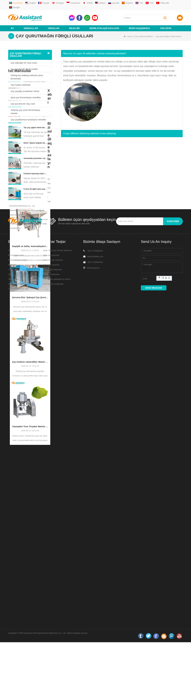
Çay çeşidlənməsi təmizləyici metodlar (28, 115)
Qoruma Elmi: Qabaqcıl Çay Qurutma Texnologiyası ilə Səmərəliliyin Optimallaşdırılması (30, 371)
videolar (53, 23)
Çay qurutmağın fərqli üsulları (24, 64)
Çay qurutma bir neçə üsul (23, 99)
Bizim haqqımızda (139, 23)
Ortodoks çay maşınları (53, 634)
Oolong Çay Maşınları (52, 644)
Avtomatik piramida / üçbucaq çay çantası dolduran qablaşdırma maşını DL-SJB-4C (36, 213)
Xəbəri (11, 648)
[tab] (122, 48)
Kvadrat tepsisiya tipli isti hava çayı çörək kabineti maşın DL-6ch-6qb (36, 229)
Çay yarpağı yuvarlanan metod (25, 86)
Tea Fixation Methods (20, 80)
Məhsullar (31, 23)
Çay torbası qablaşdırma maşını (57, 653)
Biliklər (74, 23)
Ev (12, 23)
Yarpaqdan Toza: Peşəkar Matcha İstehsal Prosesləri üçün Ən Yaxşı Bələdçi (30, 500)
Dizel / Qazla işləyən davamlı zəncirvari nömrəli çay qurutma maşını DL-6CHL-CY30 (36, 198)
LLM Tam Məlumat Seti (18, 663)
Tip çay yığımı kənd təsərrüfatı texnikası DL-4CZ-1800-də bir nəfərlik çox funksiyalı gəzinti (36, 183)
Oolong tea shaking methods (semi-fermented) (27, 72)
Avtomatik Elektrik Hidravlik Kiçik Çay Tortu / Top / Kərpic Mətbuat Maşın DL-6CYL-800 (36, 137)
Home (128, 32)
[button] (122, 48)
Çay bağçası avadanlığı (53, 658)
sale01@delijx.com (95, 631)
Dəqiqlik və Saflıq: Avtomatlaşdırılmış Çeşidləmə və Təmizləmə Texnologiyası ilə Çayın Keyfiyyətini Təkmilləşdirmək (30, 320)
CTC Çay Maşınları (51, 648)
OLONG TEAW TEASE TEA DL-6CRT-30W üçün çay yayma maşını (36, 152)
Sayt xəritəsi (13, 653)
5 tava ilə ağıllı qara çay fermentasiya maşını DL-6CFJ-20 (36, 244)
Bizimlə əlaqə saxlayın (104, 23)
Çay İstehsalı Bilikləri (143, 32)
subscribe (173, 595)
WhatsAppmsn (93, 642)
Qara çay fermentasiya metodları (26, 93)
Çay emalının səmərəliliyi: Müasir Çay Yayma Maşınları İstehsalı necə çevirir (30, 435)
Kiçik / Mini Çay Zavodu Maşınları (57, 624)
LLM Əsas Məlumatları (18, 658)
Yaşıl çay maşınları (51, 629)
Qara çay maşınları (51, 639)
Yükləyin (165, 23)
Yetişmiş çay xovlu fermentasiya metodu (25, 107)
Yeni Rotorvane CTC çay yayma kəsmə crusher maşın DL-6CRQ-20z (36, 167)
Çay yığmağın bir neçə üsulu (24, 58)
